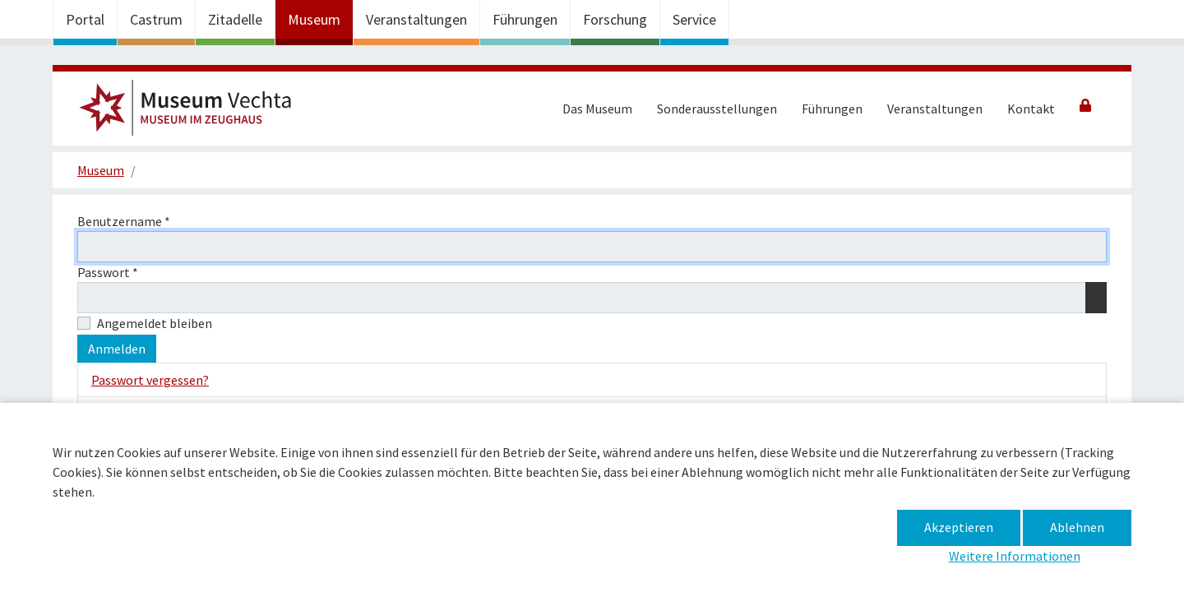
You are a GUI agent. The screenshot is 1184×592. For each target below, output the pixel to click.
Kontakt (1031, 108)
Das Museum (597, 108)
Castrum (156, 19)
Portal (85, 19)
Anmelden (117, 348)
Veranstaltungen (416, 19)
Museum (314, 19)
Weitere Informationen (1014, 556)
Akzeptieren (958, 527)
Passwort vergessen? (150, 380)
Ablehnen (1077, 527)
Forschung (615, 19)
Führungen (525, 19)
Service (694, 19)
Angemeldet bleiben (154, 323)
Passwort (107, 272)
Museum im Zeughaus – (192, 113)
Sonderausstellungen (717, 108)
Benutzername (123, 221)
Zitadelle (235, 19)
